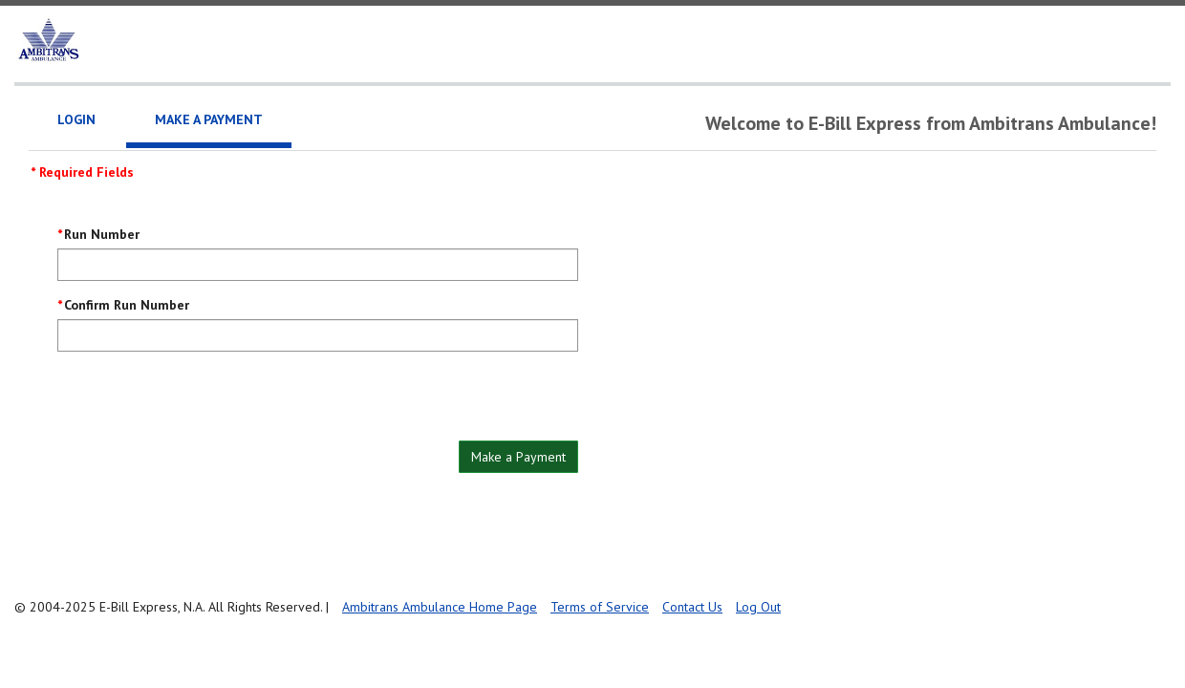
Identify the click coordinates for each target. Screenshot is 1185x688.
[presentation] (202, 403)
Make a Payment (518, 456)
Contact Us (692, 606)
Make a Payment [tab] (209, 119)
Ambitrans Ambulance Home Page (439, 606)
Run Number (102, 234)
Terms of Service (599, 606)
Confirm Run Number (126, 304)
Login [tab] (76, 119)
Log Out (758, 606)
